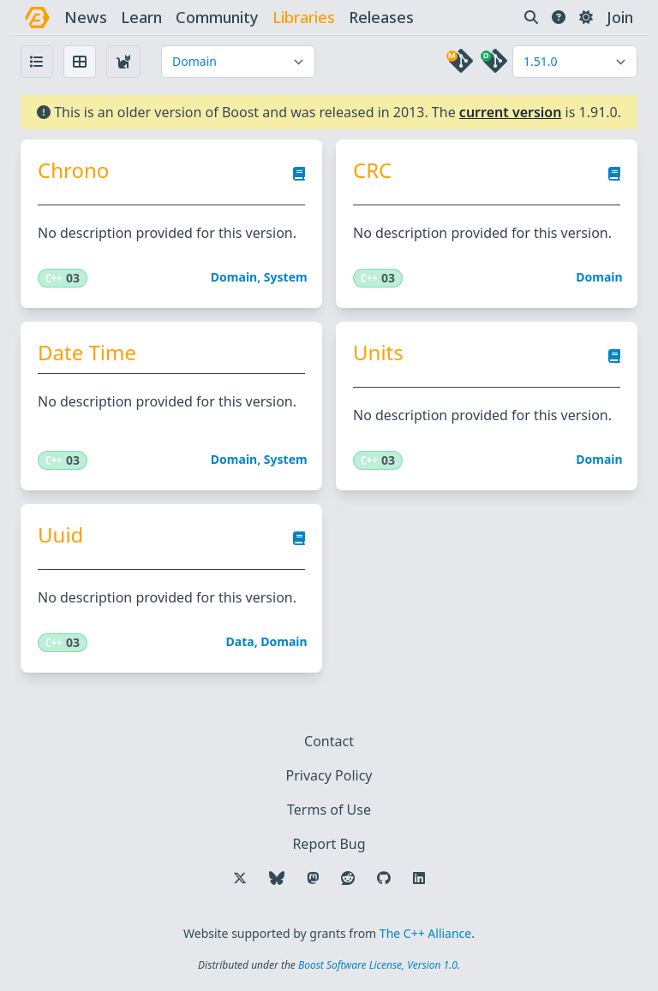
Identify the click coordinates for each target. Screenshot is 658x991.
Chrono (73, 170)
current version (510, 112)
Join (620, 17)
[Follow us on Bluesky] (276, 878)
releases (381, 17)
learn (141, 17)
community (217, 17)
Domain (234, 277)
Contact (329, 741)
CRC (372, 170)
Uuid (60, 535)
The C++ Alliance (425, 933)
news (85, 17)
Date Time (87, 352)
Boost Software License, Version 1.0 (378, 965)
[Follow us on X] (240, 878)
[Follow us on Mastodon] (313, 878)
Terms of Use (329, 809)
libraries (303, 17)
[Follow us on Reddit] (348, 878)
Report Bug (328, 843)
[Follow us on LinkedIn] (419, 878)
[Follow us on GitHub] (384, 878)
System (286, 277)
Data (240, 641)
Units (378, 352)
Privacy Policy (329, 775)
